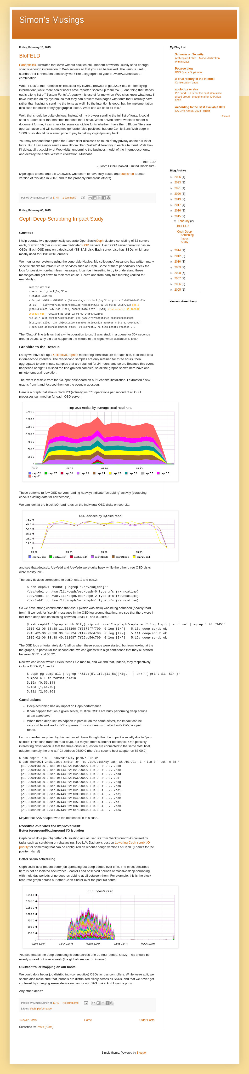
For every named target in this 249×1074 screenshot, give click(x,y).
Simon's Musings (51, 20)
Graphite (72, 355)
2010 (178, 261)
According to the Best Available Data (200, 107)
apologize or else (186, 89)
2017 (178, 205)
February (184, 221)
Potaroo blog (184, 68)
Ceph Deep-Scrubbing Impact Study (61, 219)
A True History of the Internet (195, 79)
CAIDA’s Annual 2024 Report (192, 110)
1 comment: (69, 197)
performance (44, 1008)
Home (88, 1020)
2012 (178, 256)
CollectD (59, 355)
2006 (178, 284)
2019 (178, 199)
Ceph (100, 240)
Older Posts (146, 1020)
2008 (178, 273)
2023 (178, 182)
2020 (178, 193)
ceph (33, 1008)
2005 (178, 289)
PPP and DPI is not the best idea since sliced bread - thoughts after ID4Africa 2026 (198, 97)
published (127, 174)
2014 (178, 250)
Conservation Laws (186, 82)
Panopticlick (27, 65)
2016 (178, 210)
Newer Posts (28, 1020)
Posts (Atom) (45, 1027)
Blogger (142, 1052)
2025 (178, 177)
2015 (178, 216)
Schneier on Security (189, 54)
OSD (85, 245)
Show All (225, 116)
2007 (178, 278)
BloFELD (29, 56)
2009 (178, 267)
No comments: (71, 1002)
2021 (178, 188)
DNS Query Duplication (189, 72)
